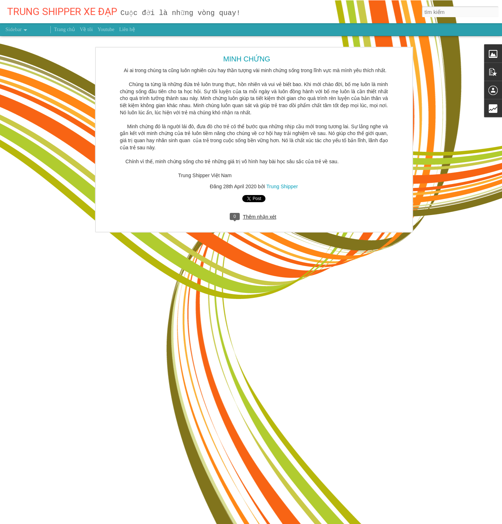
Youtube (106, 29)
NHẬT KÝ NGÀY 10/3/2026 (44, 493)
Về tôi (86, 29)
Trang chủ (64, 29)
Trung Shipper (282, 138)
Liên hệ (127, 29)
